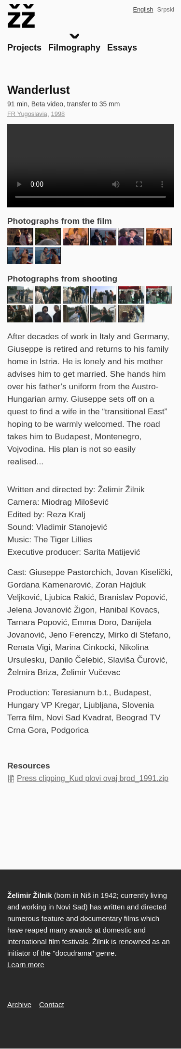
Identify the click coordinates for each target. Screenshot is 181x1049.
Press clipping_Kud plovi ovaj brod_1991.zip (92, 778)
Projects (24, 47)
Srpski (165, 9)
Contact (51, 1004)
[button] (20, 236)
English (143, 9)
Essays (122, 47)
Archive (19, 1004)
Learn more (25, 964)
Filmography (74, 47)
